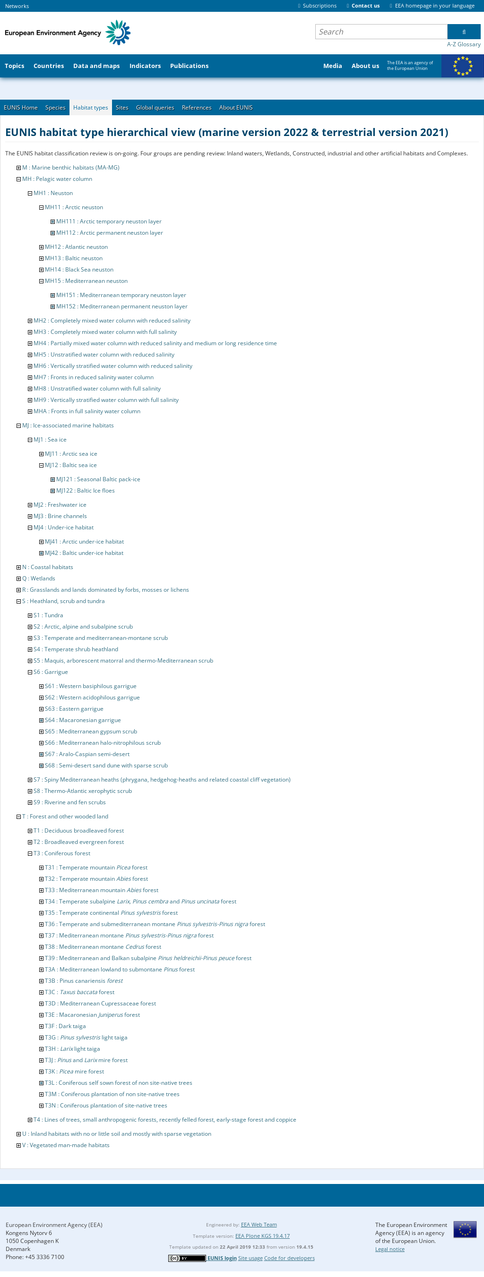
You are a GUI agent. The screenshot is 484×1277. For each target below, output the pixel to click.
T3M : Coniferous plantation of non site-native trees (112, 1094)
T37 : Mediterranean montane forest (129, 935)
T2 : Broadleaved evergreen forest (79, 842)
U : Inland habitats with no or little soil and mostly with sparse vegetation (116, 1134)
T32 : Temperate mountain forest (96, 879)
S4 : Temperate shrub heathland (76, 649)
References (197, 107)
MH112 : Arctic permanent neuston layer (109, 233)
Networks (17, 5)
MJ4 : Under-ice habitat (64, 527)
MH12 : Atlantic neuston (76, 247)
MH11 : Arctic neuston (74, 207)
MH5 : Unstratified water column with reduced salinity (104, 354)
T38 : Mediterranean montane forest (103, 947)
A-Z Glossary (464, 44)
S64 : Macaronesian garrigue (83, 720)
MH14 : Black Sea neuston (79, 269)
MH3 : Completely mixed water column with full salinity (105, 332)
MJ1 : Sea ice (50, 439)
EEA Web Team (259, 1224)
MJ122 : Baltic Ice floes (85, 490)
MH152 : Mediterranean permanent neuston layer (122, 306)
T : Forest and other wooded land (65, 816)
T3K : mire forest (74, 1071)
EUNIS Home (21, 107)
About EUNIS (236, 107)
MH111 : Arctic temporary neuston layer (109, 221)
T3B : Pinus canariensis (83, 981)
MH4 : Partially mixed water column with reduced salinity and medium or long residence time (155, 343)
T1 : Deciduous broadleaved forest (79, 830)
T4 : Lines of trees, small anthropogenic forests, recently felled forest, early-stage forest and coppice (165, 1119)
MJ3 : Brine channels (60, 516)
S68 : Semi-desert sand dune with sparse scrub (106, 765)
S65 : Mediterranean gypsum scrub (91, 731)
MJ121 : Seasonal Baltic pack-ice (98, 479)
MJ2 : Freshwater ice (60, 505)
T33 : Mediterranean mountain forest (101, 890)
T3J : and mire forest (86, 1060)
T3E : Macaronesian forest (92, 1015)
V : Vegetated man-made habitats (66, 1145)
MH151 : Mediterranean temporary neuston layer (121, 295)
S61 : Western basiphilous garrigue (91, 686)
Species (55, 107)
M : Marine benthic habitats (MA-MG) (71, 167)
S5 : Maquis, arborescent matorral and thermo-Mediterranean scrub (123, 660)
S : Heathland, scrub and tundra (63, 601)
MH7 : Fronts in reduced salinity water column (94, 377)
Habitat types (90, 107)
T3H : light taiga (72, 1049)
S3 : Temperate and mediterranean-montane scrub (101, 638)
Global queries (155, 107)
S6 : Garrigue (51, 672)
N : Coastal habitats (47, 567)
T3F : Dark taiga (65, 1026)
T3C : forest (79, 992)
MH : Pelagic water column (57, 179)
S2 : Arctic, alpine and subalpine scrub (83, 626)
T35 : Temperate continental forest (111, 913)
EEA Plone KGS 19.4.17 (262, 1235)
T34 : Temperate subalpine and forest (140, 901)
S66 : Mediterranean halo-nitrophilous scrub (103, 743)
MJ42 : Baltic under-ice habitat (84, 553)
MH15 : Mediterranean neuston (86, 281)
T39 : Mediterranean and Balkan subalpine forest (148, 958)
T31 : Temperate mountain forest (96, 867)
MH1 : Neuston (53, 193)
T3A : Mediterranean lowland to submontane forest (120, 969)
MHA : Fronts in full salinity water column (87, 411)
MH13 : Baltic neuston (74, 258)
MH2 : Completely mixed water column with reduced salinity (112, 320)
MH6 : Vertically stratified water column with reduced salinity (113, 366)
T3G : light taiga (86, 1037)
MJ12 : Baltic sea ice (71, 465)
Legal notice (390, 1248)
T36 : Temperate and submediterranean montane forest (155, 924)
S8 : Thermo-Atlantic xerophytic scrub (83, 791)
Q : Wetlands (38, 578)
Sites (122, 107)
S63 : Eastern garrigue (74, 709)
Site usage (250, 1257)
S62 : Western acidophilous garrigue (92, 697)
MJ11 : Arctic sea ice (71, 454)
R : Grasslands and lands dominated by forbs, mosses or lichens (105, 590)
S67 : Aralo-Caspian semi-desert (87, 754)
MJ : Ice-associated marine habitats (68, 425)
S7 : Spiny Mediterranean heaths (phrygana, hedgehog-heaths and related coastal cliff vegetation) (162, 779)
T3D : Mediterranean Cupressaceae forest (100, 1003)
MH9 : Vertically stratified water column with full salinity (106, 400)
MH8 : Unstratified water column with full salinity (97, 388)
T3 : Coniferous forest (62, 853)
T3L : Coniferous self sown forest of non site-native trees (118, 1083)
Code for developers (289, 1257)
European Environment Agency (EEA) (54, 1225)
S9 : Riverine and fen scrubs (70, 802)
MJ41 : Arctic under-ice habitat (84, 541)
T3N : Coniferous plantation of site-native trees (106, 1105)
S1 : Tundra (48, 615)
